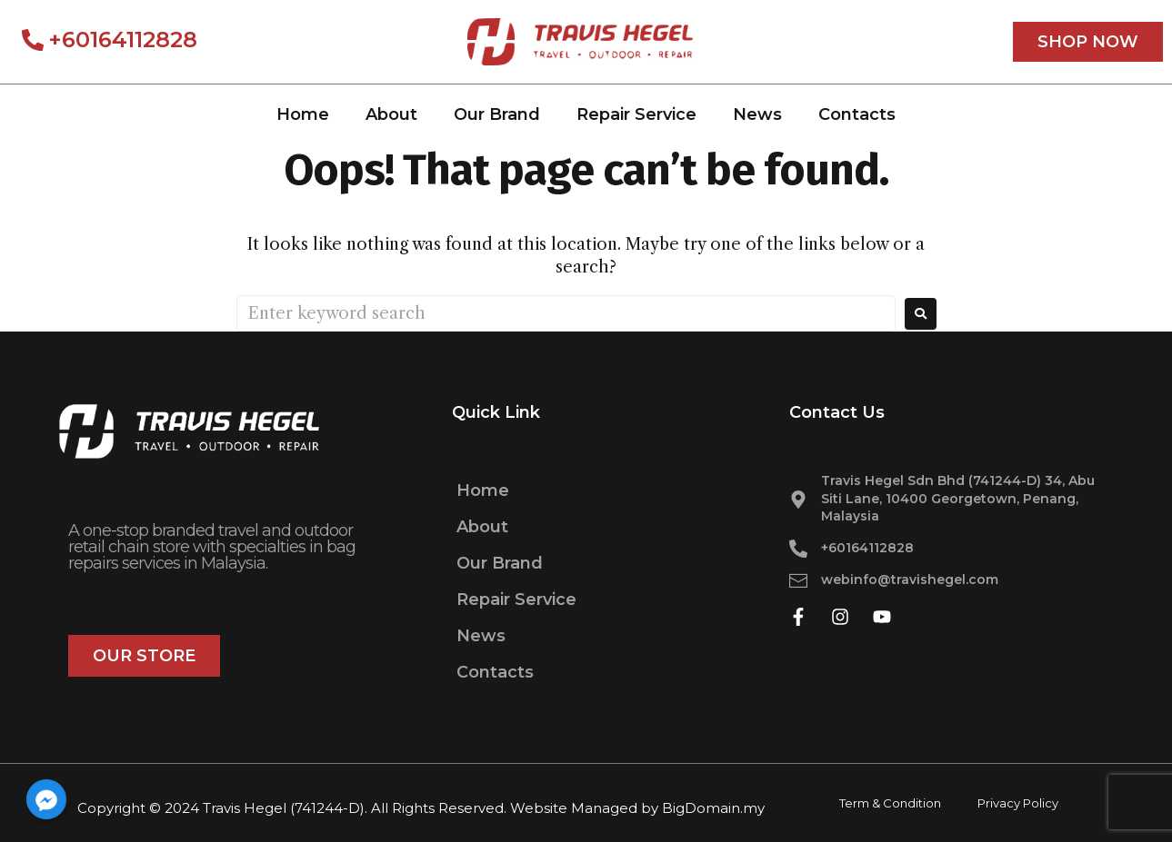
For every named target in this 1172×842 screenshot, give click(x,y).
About (391, 114)
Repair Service (636, 114)
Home (302, 114)
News (757, 114)
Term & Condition (890, 803)
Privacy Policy (1017, 803)
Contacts (857, 114)
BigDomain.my (713, 808)
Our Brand (497, 114)
